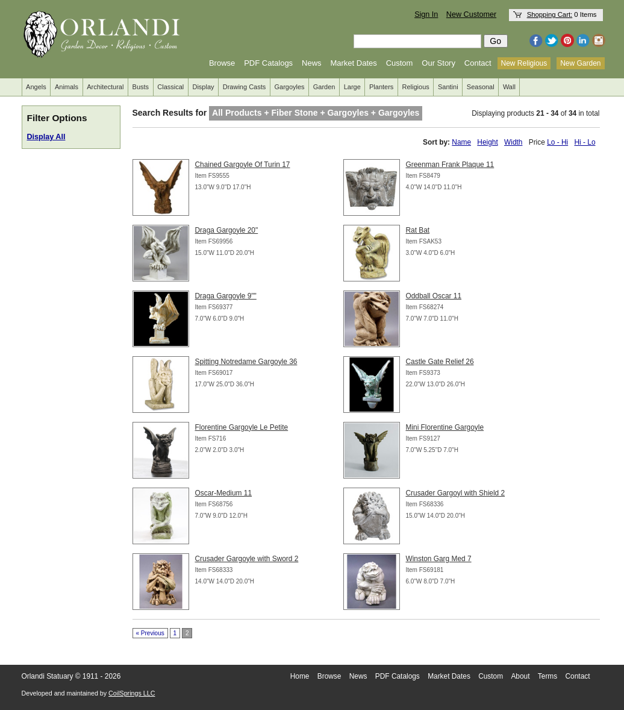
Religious (415, 86)
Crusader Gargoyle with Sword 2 (247, 558)
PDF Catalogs (268, 63)
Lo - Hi (557, 142)
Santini (448, 86)
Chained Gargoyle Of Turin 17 (242, 164)
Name (461, 142)
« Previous (150, 633)
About (520, 676)
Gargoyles (289, 86)
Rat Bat (418, 230)
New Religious (524, 63)
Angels (36, 86)
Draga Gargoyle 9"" (226, 296)
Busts (141, 86)
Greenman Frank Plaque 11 (450, 164)
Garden (324, 86)
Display (203, 86)
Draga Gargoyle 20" (226, 230)
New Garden (580, 63)
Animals (66, 86)
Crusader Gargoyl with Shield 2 (455, 493)
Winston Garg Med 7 (439, 558)
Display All (46, 137)
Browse (222, 63)
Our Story (438, 63)
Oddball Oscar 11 (434, 296)
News (312, 63)
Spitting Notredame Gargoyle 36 (246, 361)
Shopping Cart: (550, 14)
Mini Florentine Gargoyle (445, 427)
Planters (381, 86)
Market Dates (353, 63)
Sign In (426, 14)
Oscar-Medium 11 (223, 493)
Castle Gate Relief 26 (440, 361)
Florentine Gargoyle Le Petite (242, 427)
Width (513, 142)
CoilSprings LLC (131, 693)
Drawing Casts (244, 86)
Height (487, 142)
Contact (477, 63)
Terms (547, 676)
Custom (399, 63)
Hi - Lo (584, 142)
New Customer (471, 14)
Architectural (105, 86)
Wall (509, 86)
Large (352, 86)
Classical (170, 86)
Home (300, 676)
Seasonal (481, 86)
